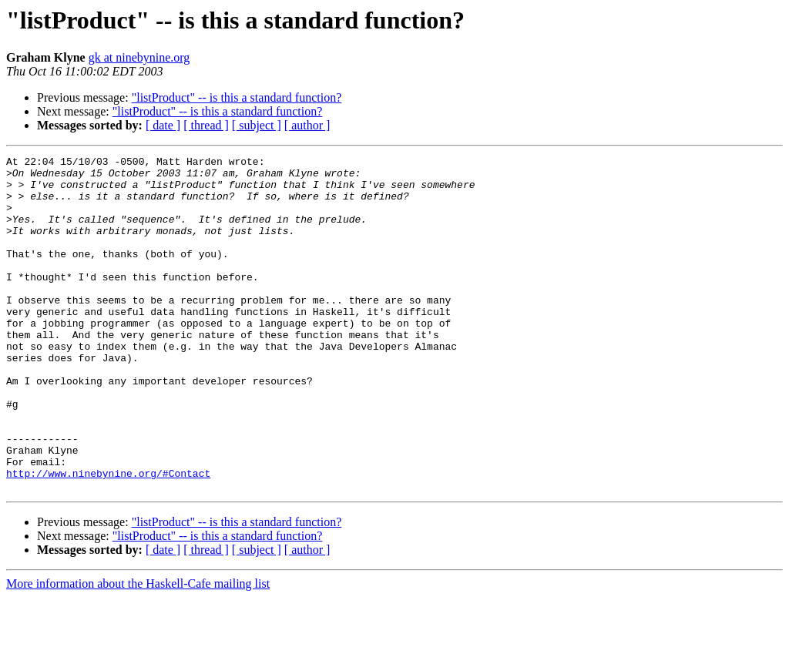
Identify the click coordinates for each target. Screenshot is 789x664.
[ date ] (163, 125)
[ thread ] (206, 125)
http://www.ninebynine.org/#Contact (108, 538)
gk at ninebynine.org (139, 57)
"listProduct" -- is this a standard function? (237, 97)
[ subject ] (256, 125)
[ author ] (307, 125)
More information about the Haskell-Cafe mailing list (138, 650)
